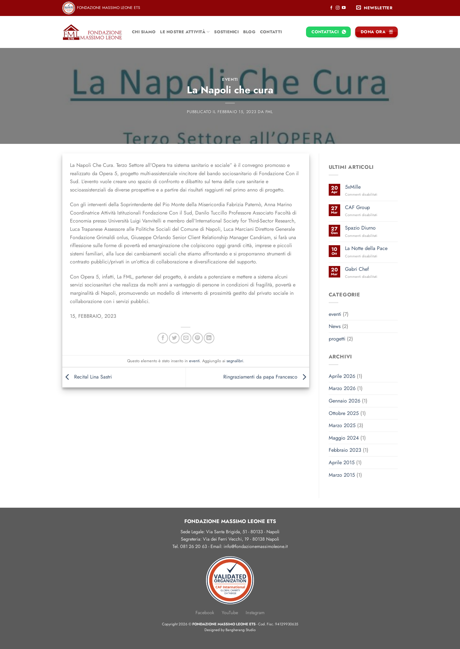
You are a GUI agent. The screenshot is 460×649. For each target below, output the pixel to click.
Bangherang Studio (241, 629)
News (335, 326)
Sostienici (226, 32)
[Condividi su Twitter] (174, 338)
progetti (337, 338)
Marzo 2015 (342, 475)
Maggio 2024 (344, 438)
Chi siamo (144, 32)
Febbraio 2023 (345, 450)
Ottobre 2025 (344, 413)
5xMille (353, 187)
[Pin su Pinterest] (197, 338)
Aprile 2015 (342, 462)
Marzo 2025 (342, 425)
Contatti (271, 32)
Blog (249, 32)
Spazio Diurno (360, 228)
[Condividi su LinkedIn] (209, 338)
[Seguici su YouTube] (344, 8)
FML (269, 112)
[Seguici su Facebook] (331, 8)
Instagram (255, 612)
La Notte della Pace (366, 248)
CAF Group (357, 207)
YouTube (230, 612)
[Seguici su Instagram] (338, 8)
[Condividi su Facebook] (162, 338)
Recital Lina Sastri (87, 376)
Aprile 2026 (342, 376)
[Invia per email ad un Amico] (186, 338)
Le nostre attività (185, 32)
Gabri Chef (357, 269)
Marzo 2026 (342, 388)
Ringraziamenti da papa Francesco (266, 376)
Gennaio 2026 (344, 400)
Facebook (204, 612)
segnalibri (234, 361)
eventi (230, 79)
